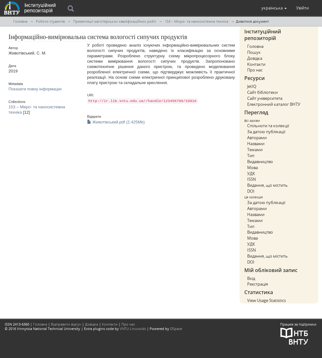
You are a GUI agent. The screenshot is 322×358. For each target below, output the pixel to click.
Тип (250, 155)
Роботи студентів (50, 21)
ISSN (251, 179)
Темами (255, 149)
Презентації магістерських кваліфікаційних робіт (114, 21)
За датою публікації (266, 131)
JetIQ (251, 86)
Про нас (255, 70)
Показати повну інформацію (35, 89)
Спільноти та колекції (268, 125)
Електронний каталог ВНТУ (273, 104)
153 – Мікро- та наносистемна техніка (196, 21)
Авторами (257, 137)
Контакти (256, 64)
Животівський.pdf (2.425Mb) (116, 122)
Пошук (254, 52)
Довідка (254, 58)
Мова (252, 167)
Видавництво (260, 161)
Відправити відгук (66, 324)
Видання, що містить (267, 185)
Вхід (251, 278)
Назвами (255, 143)
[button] (274, 8)
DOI (250, 191)
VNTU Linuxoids (133, 328)
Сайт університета (264, 98)
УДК (251, 173)
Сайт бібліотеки (262, 92)
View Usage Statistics (266, 300)
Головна (20, 21)
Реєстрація (257, 284)
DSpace (176, 328)
